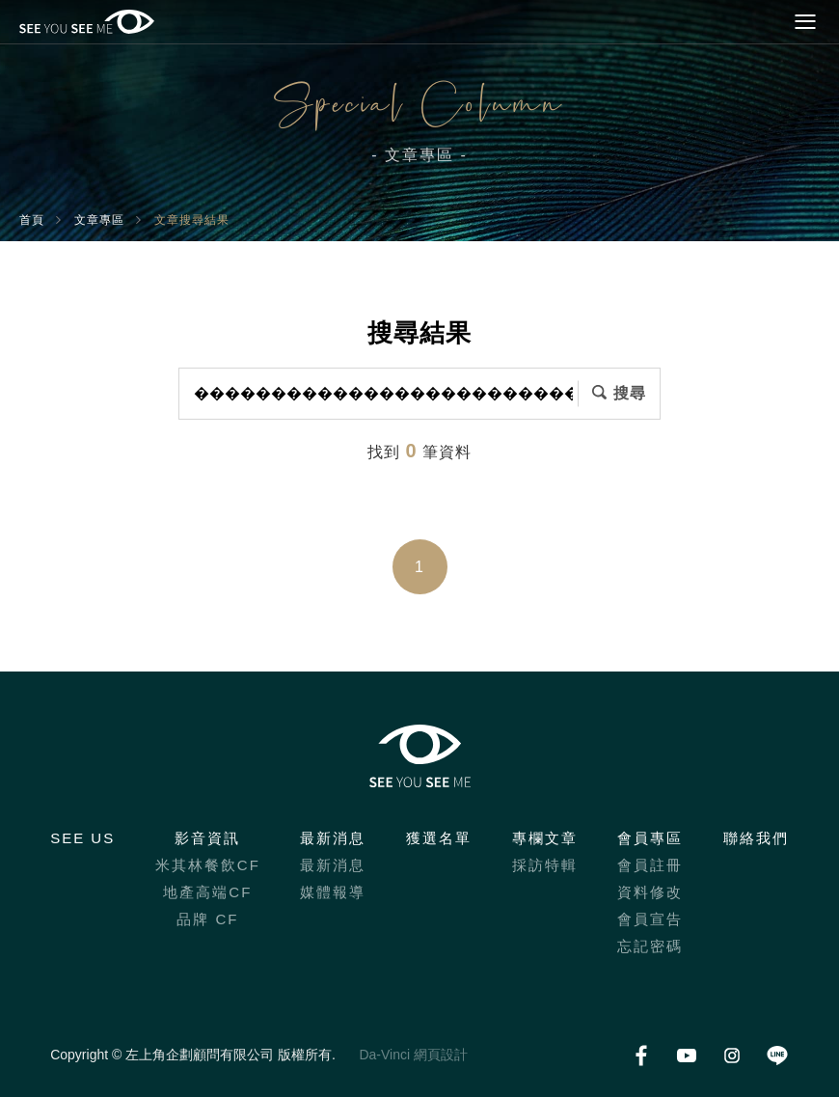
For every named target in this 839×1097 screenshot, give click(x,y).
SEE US (82, 838)
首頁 (31, 220)
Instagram (732, 1055)
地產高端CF (207, 892)
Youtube (687, 1055)
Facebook (642, 1055)
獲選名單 (439, 838)
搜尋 (629, 393)
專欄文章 (545, 838)
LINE (778, 1055)
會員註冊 (650, 865)
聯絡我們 (756, 838)
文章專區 (99, 220)
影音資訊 (207, 838)
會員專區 (650, 838)
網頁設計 (441, 1054)
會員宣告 (650, 919)
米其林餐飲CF (207, 865)
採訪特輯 (545, 865)
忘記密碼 (650, 946)
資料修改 (650, 892)
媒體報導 (332, 892)
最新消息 (332, 838)
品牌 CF (207, 919)
